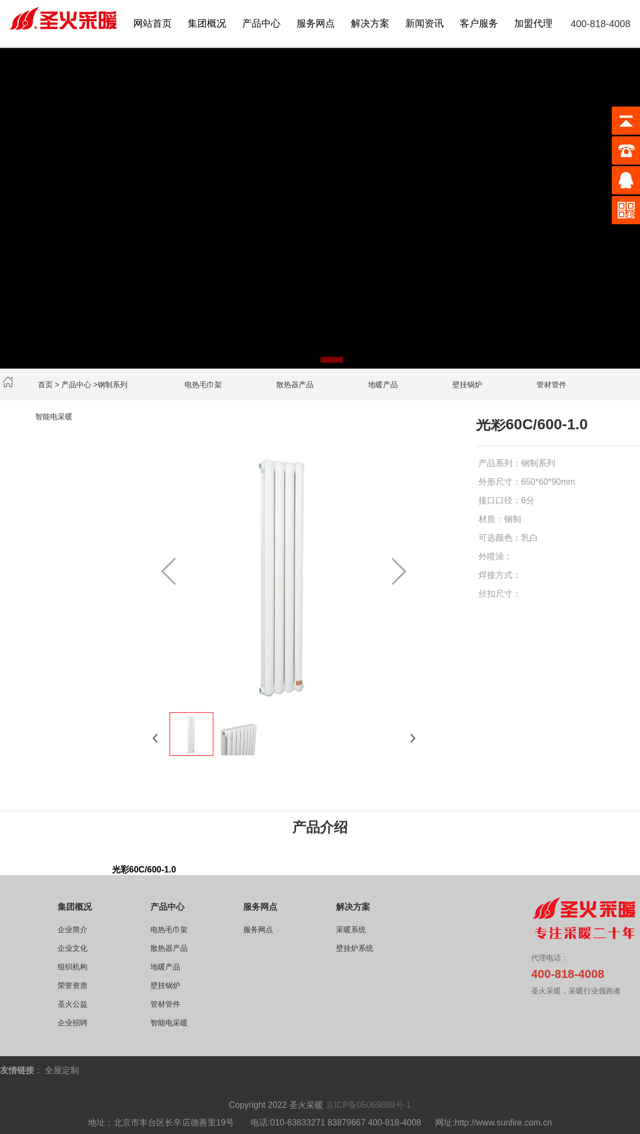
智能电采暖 (54, 416)
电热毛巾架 (203, 384)
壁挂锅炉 (467, 384)
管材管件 (551, 384)
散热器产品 (295, 384)
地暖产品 (383, 384)
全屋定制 (62, 1070)
